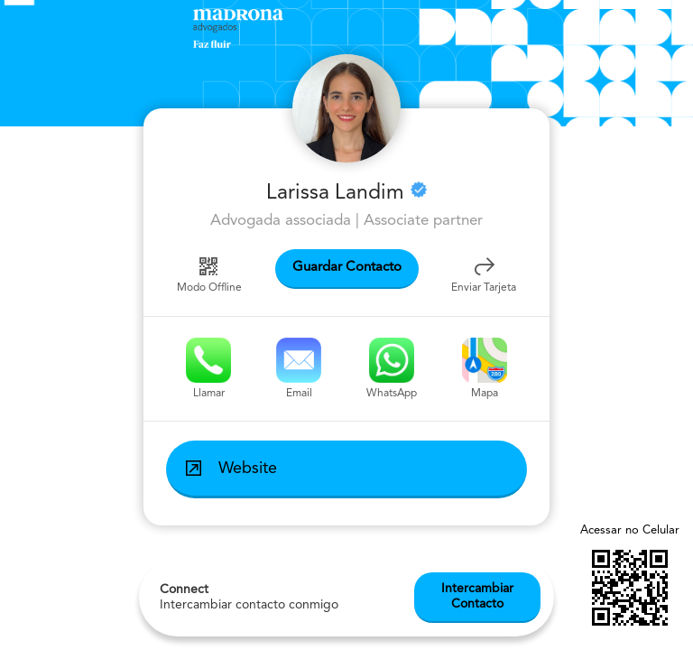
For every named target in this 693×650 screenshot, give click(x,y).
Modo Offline (209, 273)
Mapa (484, 368)
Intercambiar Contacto (477, 596)
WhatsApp (391, 368)
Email (298, 368)
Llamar (208, 368)
